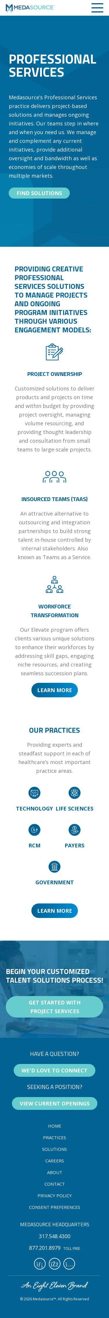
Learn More (54, 690)
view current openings (55, 1103)
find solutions (39, 193)
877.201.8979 (44, 1247)
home (54, 1126)
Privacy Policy (54, 1195)
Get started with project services (55, 1007)
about (54, 1172)
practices (54, 1137)
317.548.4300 (54, 1236)
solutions (54, 1149)
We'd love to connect (54, 1070)
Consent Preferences (54, 1207)
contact (54, 1184)
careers (54, 1161)
